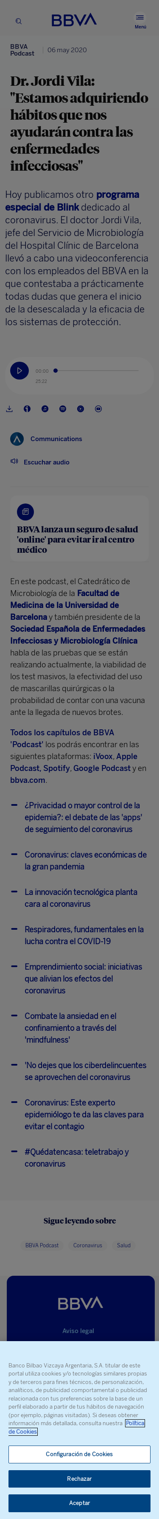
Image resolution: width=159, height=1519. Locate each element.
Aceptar (79, 1503)
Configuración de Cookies (79, 1454)
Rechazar (79, 1479)
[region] (79, 1430)
